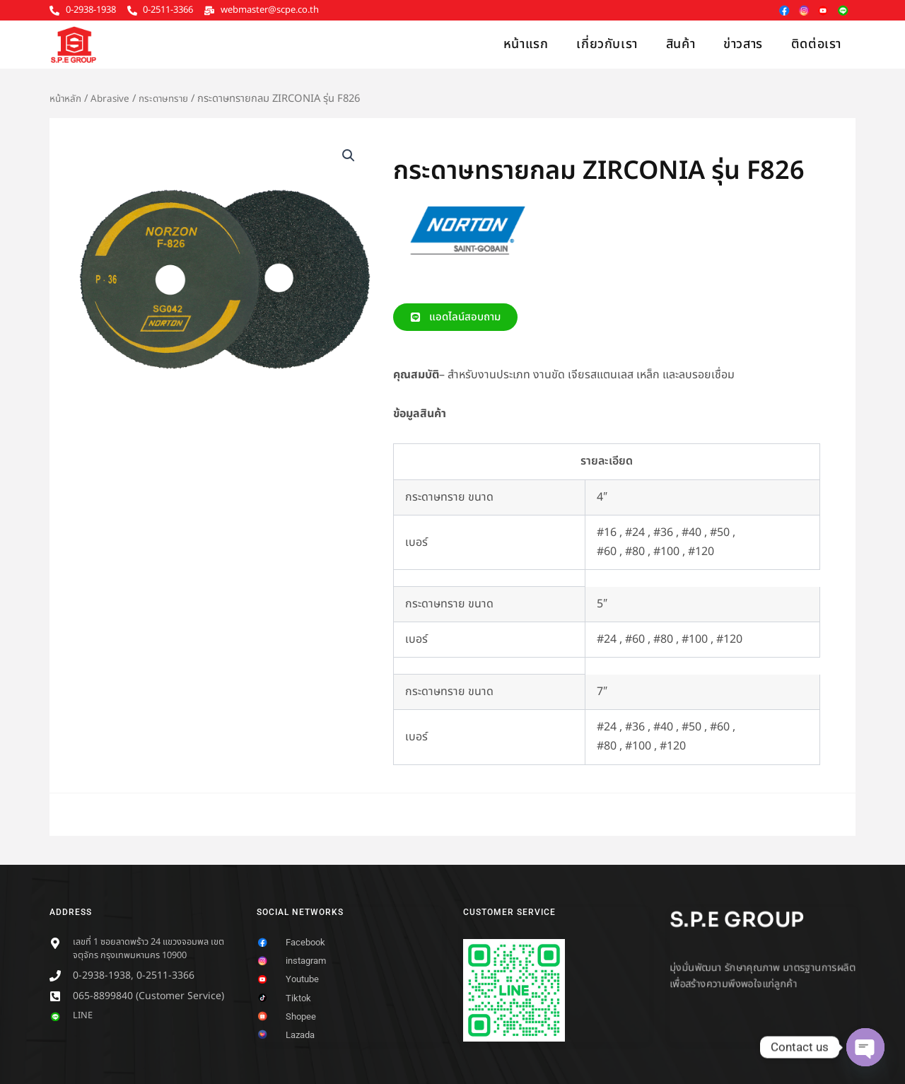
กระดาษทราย (171, 99)
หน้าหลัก (67, 99)
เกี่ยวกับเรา (606, 44)
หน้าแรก (526, 44)
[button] (348, 156)
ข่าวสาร (743, 44)
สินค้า (680, 44)
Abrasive (114, 99)
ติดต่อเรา (816, 44)
